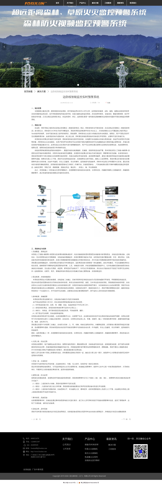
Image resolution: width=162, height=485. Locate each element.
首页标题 (28, 91)
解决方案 (41, 91)
